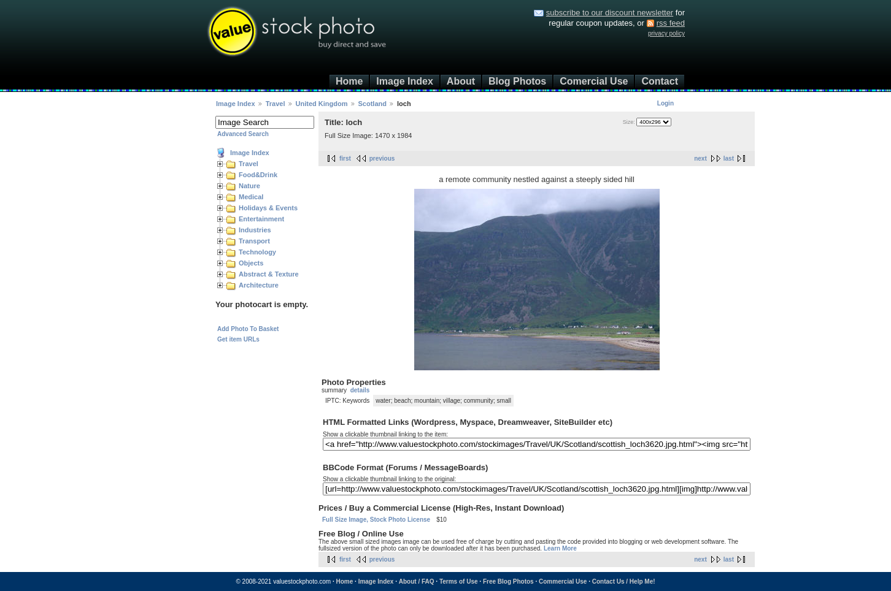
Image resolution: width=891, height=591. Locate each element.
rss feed (671, 23)
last (728, 158)
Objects (251, 263)
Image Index (404, 81)
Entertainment (261, 219)
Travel (275, 103)
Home (349, 81)
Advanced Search (243, 134)
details (360, 390)
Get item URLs (238, 339)
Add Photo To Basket (248, 329)
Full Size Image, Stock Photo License (376, 519)
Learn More (560, 548)
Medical (251, 196)
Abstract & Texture (269, 274)
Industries (255, 230)
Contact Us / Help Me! (623, 581)
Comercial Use (594, 81)
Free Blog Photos (508, 581)
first (345, 158)
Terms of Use (458, 581)
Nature (249, 185)
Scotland (372, 103)
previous (382, 158)
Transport (254, 241)
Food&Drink (258, 174)
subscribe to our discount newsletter (609, 12)
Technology (257, 252)
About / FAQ (416, 581)
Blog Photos (517, 81)
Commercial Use (563, 581)
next (700, 158)
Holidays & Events (268, 208)
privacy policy (666, 33)
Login (665, 103)
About (461, 81)
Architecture (259, 285)
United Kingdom (322, 103)
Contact (659, 81)
